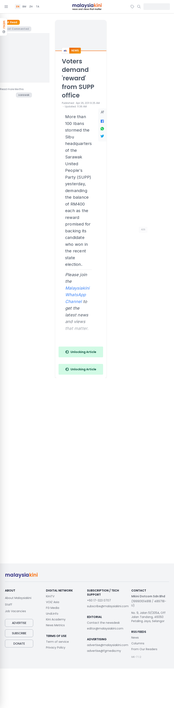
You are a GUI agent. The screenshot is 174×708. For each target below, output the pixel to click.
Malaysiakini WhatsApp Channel (77, 295)
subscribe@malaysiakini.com (108, 606)
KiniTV (50, 596)
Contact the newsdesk (103, 623)
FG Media (52, 608)
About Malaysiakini (18, 598)
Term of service (57, 642)
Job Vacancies (15, 611)
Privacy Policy (55, 647)
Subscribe (19, 633)
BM (24, 6)
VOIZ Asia (52, 602)
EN (17, 6)
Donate (19, 643)
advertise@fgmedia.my (104, 651)
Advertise (19, 623)
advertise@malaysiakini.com (107, 645)
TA (37, 6)
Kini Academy (56, 619)
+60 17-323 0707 (99, 600)
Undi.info (52, 614)
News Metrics (55, 625)
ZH (31, 6)
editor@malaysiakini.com (105, 628)
